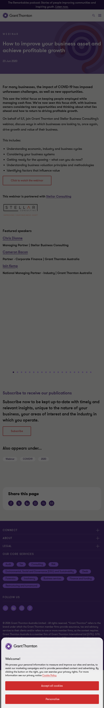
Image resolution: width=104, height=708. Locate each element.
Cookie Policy (49, 675)
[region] (52, 673)
